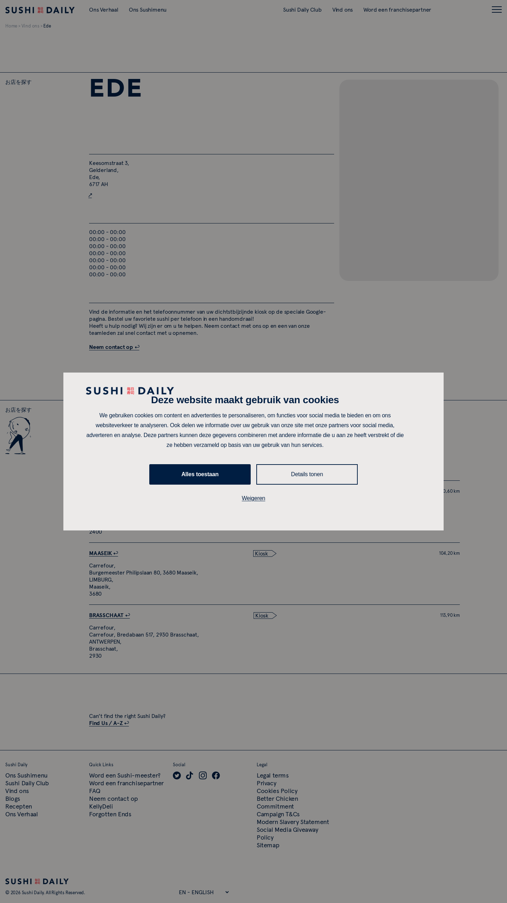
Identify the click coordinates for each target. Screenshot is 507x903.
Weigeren (253, 498)
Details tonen (307, 474)
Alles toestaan (200, 474)
